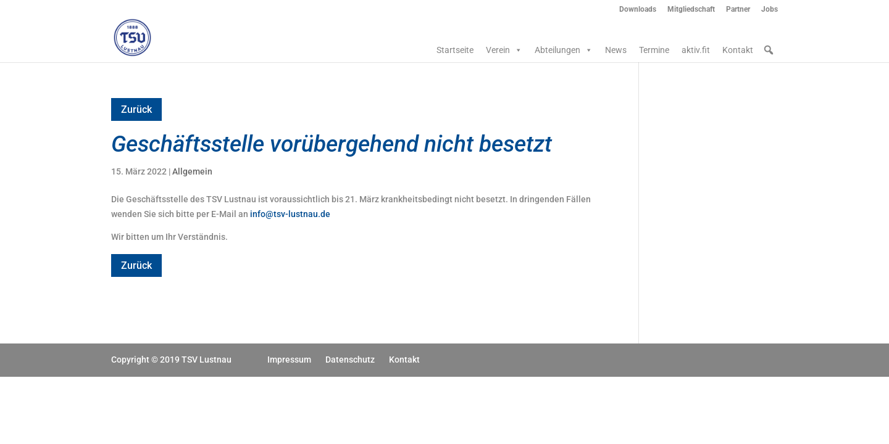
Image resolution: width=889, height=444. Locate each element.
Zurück (136, 109)
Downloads (637, 10)
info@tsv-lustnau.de (290, 214)
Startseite (455, 50)
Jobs (769, 10)
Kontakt (737, 50)
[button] (768, 50)
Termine (654, 50)
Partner (738, 10)
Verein (504, 50)
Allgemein (192, 171)
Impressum (289, 359)
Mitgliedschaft (691, 10)
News (616, 50)
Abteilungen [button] (564, 50)
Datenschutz (350, 359)
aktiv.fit (696, 50)
